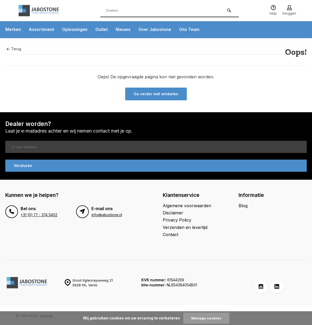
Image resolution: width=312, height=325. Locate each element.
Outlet (103, 29)
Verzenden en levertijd (185, 226)
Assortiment (42, 29)
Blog (243, 204)
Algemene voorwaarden (187, 204)
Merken (13, 29)
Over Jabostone (157, 29)
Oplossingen (76, 29)
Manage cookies (206, 318)
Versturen (23, 164)
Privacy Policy (177, 219)
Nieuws (125, 29)
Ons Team (192, 29)
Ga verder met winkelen (156, 94)
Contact (170, 233)
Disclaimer (173, 211)
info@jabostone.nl (106, 213)
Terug (14, 49)
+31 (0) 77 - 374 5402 (39, 213)
